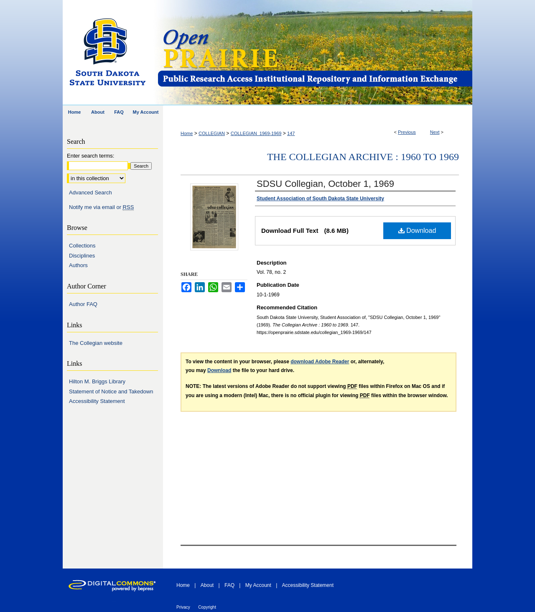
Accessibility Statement (97, 401)
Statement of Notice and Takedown (111, 391)
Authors (78, 265)
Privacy (183, 607)
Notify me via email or (101, 207)
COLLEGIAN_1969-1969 (256, 133)
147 (291, 133)
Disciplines (82, 255)
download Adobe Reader (319, 362)
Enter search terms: (90, 156)
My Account (258, 585)
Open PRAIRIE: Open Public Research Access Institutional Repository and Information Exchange (314, 53)
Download (417, 230)
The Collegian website (95, 343)
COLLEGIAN (212, 133)
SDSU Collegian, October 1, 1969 (325, 183)
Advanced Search (90, 192)
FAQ (229, 585)
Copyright (207, 607)
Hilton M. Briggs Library (97, 381)
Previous (407, 132)
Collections (82, 245)
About (207, 585)
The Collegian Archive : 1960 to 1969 (363, 156)
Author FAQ (83, 304)
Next (435, 132)
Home (187, 133)
